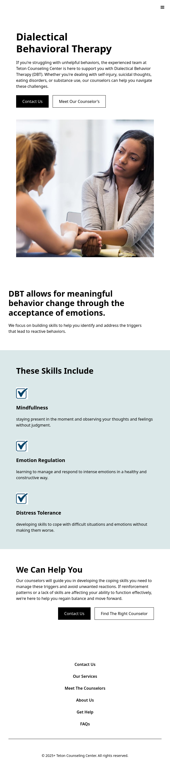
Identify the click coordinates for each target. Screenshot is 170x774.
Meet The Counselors (85, 688)
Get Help (85, 712)
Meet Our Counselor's (79, 101)
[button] (162, 7)
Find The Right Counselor (124, 613)
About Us (85, 700)
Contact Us (32, 101)
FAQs (85, 724)
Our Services (85, 676)
